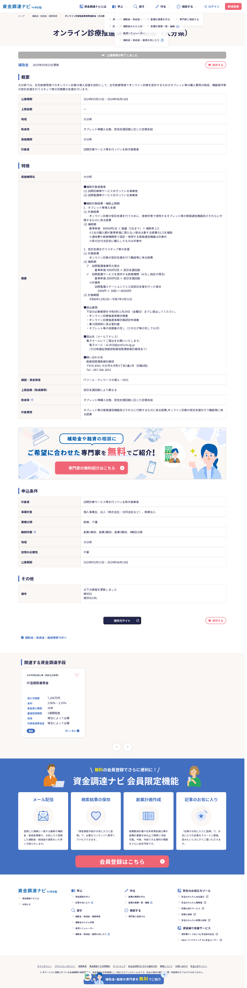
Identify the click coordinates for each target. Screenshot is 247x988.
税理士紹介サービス (190, 908)
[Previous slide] (116, 747)
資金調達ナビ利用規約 (99, 966)
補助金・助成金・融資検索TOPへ (46, 637)
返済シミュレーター (84, 928)
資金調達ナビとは (92, 6)
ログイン (213, 6)
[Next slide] (128, 747)
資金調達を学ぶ (82, 896)
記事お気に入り (82, 902)
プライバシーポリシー (65, 966)
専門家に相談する (136, 916)
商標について (166, 966)
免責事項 (82, 966)
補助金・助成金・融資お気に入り (91, 934)
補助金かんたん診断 (84, 922)
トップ (21, 15)
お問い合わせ (181, 966)
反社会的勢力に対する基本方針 (142, 966)
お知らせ (26, 904)
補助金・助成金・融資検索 (44, 15)
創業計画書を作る (136, 896)
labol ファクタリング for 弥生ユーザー (199, 939)
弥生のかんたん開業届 (191, 902)
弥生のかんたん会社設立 (192, 896)
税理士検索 (186, 914)
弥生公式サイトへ (198, 966)
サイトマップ (119, 966)
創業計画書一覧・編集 (138, 902)
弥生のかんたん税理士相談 (193, 920)
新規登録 (233, 6)
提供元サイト (122, 620)
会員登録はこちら (132, 861)
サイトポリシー (44, 966)
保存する (217, 65)
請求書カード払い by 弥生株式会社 (197, 934)
